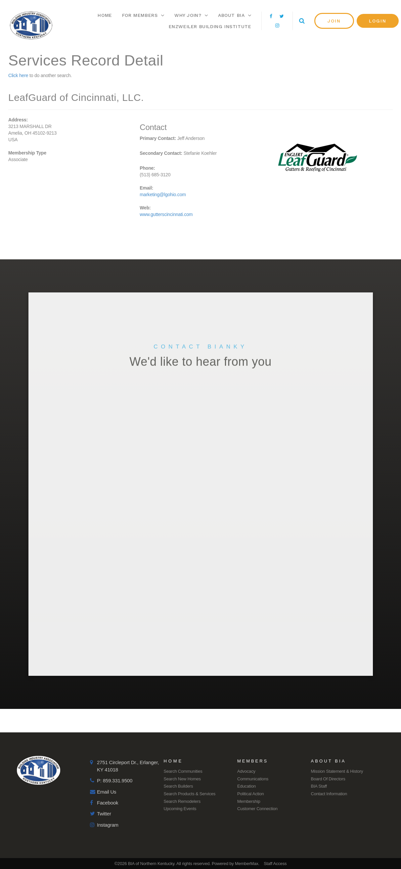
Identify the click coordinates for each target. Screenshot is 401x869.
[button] (334, 21)
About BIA (234, 15)
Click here (18, 75)
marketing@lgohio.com (163, 194)
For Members (143, 15)
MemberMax (246, 863)
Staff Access (275, 863)
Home (105, 15)
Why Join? (191, 15)
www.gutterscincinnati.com (166, 214)
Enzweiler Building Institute (210, 26)
